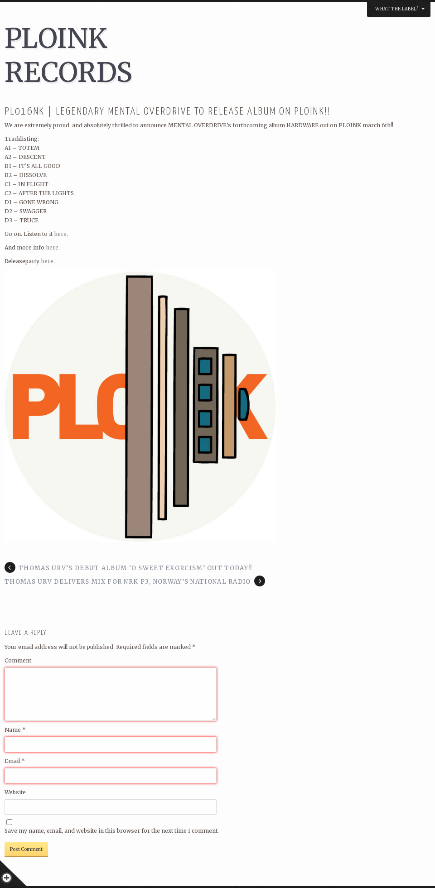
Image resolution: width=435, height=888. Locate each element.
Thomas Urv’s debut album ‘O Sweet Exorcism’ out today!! (135, 568)
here (60, 233)
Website (15, 792)
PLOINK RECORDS (68, 55)
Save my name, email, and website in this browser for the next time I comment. (112, 830)
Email (15, 761)
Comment (18, 660)
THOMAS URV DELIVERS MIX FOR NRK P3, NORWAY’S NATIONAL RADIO (128, 582)
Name (15, 729)
